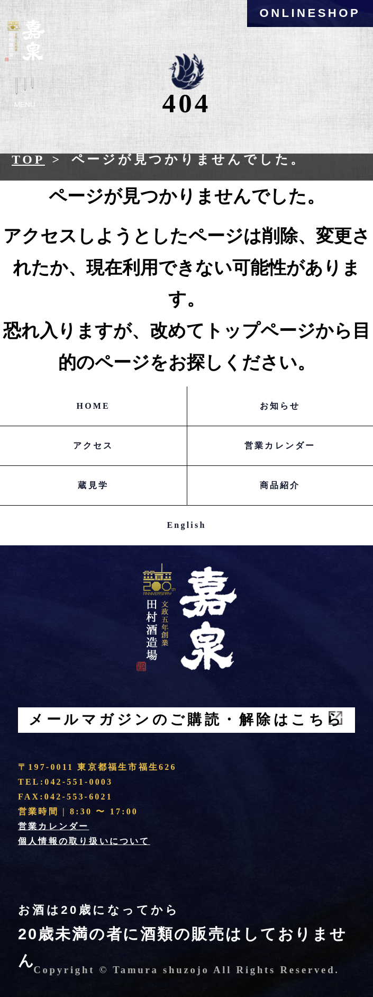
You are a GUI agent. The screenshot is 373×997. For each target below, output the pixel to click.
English (186, 524)
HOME (93, 405)
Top (28, 159)
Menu (25, 95)
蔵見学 (93, 485)
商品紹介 (280, 485)
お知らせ (280, 405)
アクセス (93, 445)
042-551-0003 (78, 781)
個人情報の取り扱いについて (84, 841)
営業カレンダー (279, 445)
